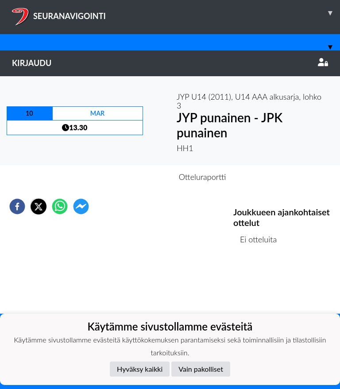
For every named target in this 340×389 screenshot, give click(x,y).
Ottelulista (262, 284)
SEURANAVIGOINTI (176, 13)
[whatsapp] (60, 206)
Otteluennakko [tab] (139, 177)
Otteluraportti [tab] (202, 177)
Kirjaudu (170, 63)
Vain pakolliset (200, 369)
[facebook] (17, 206)
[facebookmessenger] (81, 206)
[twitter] (38, 206)
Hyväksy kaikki (139, 369)
